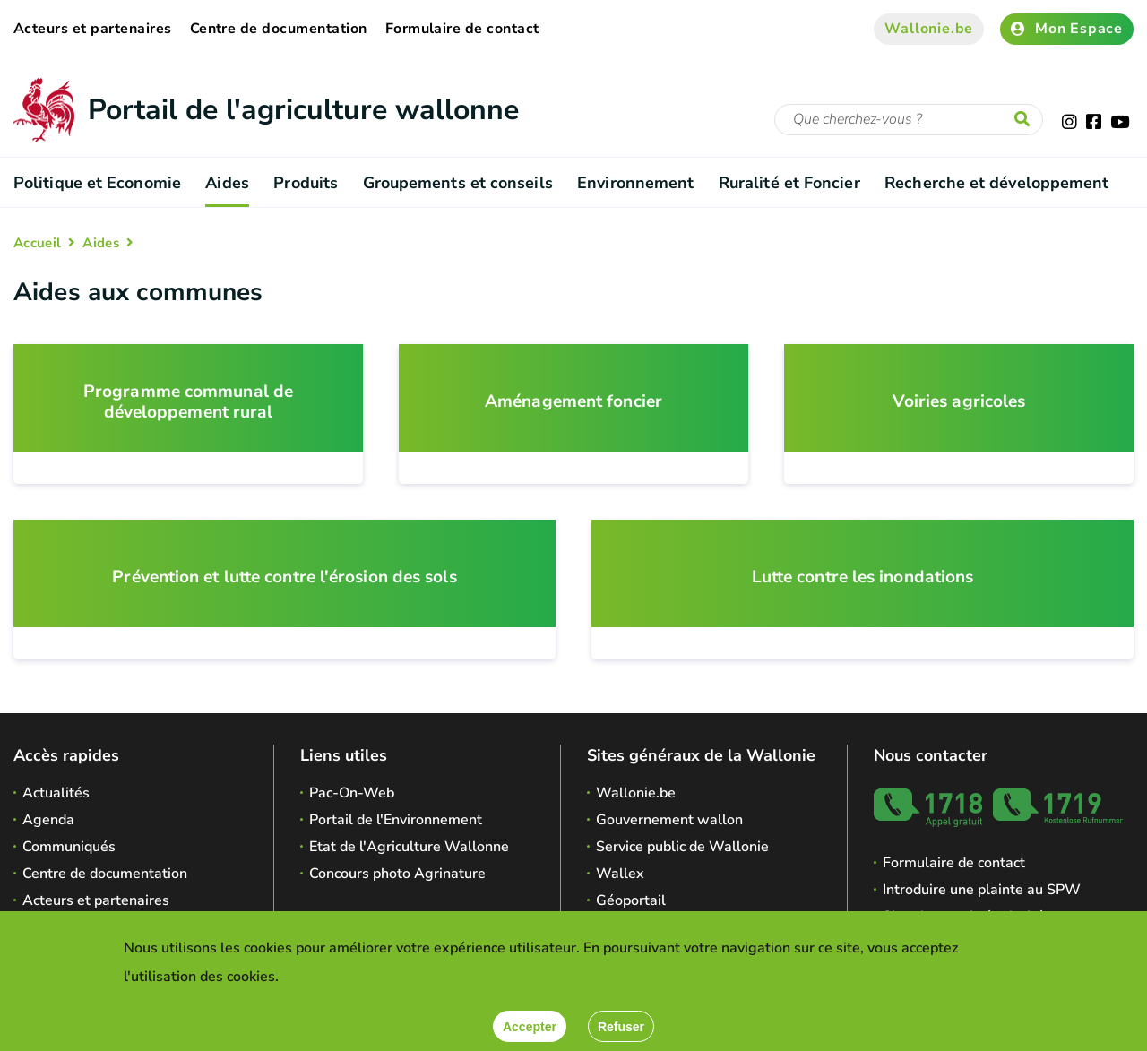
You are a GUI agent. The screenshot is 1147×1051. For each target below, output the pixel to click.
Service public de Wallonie (682, 847)
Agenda (48, 820)
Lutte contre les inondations (863, 577)
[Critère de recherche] (908, 119)
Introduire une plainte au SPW (982, 890)
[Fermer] (621, 1026)
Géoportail (631, 900)
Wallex (620, 874)
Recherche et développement (996, 183)
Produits (305, 183)
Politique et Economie (97, 183)
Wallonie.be (928, 29)
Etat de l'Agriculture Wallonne (409, 847)
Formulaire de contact (462, 29)
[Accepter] (529, 1026)
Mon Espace (1067, 29)
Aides (226, 183)
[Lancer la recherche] (1026, 120)
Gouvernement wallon (669, 820)
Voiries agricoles (959, 402)
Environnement (635, 183)
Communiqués (69, 847)
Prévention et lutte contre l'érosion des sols (284, 577)
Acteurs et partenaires (92, 29)
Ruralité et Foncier (789, 183)
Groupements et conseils (458, 183)
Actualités (56, 793)
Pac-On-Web (351, 793)
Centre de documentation (278, 29)
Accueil (37, 243)
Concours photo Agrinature (397, 874)
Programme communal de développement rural (188, 402)
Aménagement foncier (573, 402)
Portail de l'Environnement (395, 820)
